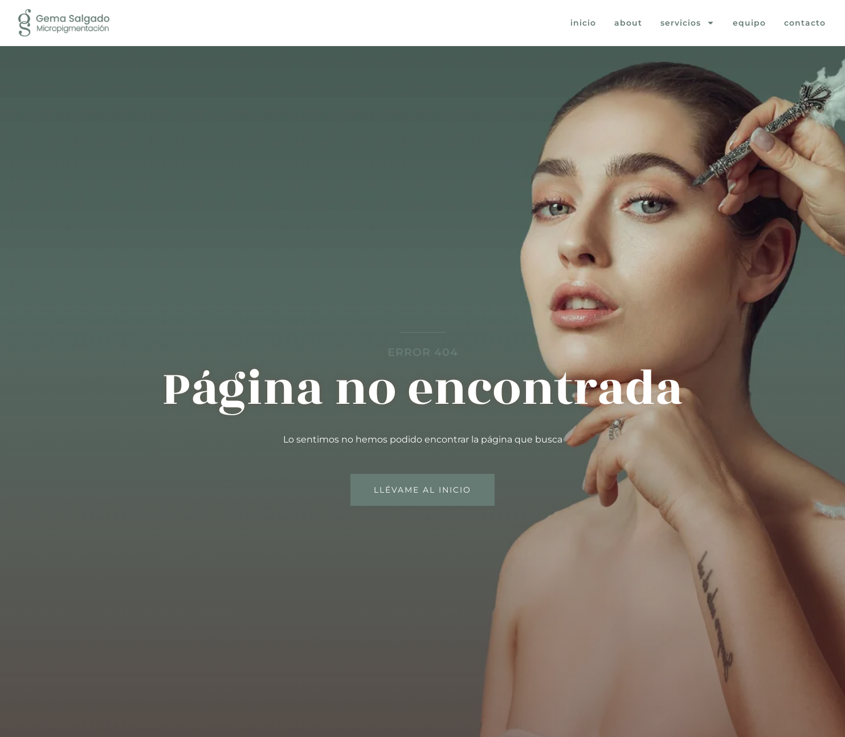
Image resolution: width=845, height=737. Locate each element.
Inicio (583, 23)
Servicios (687, 22)
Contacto (805, 23)
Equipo (749, 23)
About (628, 23)
